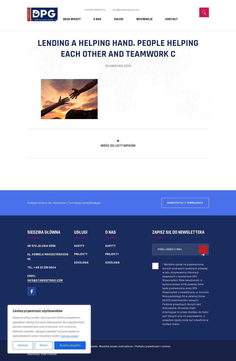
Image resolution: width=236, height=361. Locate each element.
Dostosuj (23, 345)
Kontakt (143, 16)
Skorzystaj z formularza (185, 203)
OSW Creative (49, 354)
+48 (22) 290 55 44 (96, 10)
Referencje (123, 16)
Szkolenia (81, 263)
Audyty (79, 246)
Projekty (80, 254)
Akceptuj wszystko (70, 345)
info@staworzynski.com (132, 10)
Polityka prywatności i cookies (152, 346)
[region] (49, 329)
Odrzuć (44, 345)
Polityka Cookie (69, 336)
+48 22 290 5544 (45, 268)
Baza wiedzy (72, 16)
